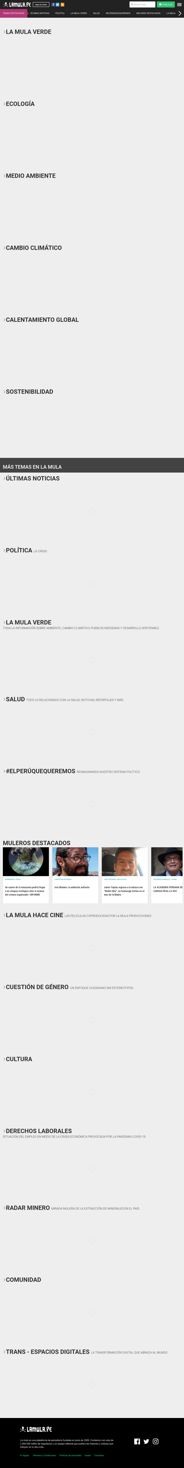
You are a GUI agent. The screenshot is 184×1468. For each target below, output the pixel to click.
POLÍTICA (60, 13)
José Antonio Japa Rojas (115, 879)
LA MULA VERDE (79, 13)
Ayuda (88, 1455)
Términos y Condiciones (44, 1455)
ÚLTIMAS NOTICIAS (39, 13)
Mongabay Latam (12, 879)
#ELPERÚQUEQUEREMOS (118, 13)
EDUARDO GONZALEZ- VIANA (165, 879)
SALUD (96, 13)
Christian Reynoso (62, 879)
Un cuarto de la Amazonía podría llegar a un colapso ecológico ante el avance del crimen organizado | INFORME (25, 891)
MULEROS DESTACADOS (148, 13)
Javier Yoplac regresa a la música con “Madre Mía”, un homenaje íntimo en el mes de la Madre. (124, 891)
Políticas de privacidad (70, 1455)
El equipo (24, 1455)
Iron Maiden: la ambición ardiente (72, 887)
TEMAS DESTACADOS (13, 13)
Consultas (99, 1455)
